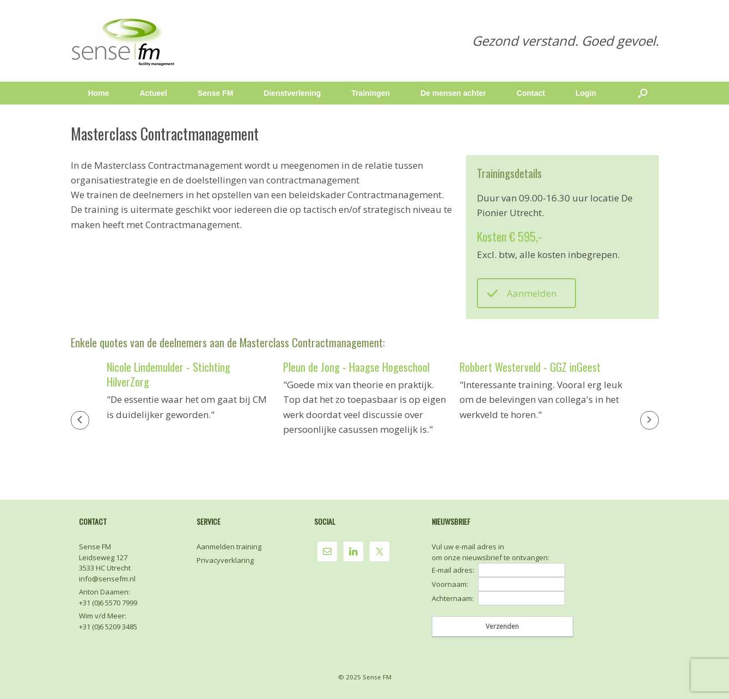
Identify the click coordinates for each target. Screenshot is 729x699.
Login (585, 93)
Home (98, 93)
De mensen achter (453, 93)
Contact (531, 93)
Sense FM (215, 93)
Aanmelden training (229, 546)
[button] (80, 420)
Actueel (153, 93)
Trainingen (370, 93)
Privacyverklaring (225, 560)
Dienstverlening (292, 93)
